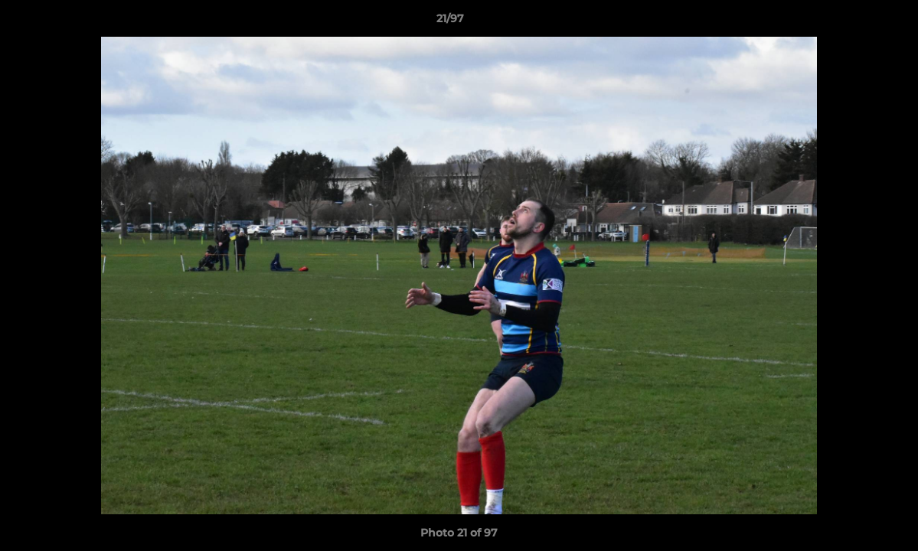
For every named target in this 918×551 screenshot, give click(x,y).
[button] (853, 22)
